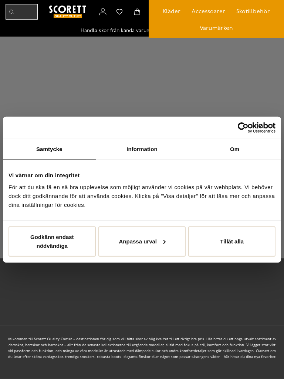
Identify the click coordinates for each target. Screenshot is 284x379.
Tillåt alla (232, 241)
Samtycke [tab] (49, 149)
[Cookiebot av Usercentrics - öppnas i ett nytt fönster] (243, 127)
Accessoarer (208, 12)
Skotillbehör (253, 12)
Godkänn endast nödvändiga (52, 241)
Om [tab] (234, 149)
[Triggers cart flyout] (137, 12)
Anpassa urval (142, 241)
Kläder (171, 12)
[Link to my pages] (102, 12)
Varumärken (216, 28)
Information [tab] (142, 149)
